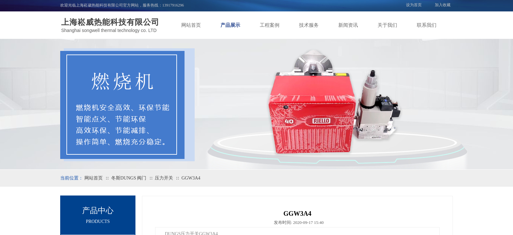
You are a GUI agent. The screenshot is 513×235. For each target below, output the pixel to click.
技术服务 (309, 25)
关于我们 (387, 25)
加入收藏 (443, 5)
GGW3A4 (191, 178)
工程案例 (269, 25)
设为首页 (414, 5)
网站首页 (191, 25)
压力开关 (164, 178)
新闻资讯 (348, 25)
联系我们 (426, 25)
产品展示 (230, 25)
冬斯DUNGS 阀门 (129, 178)
